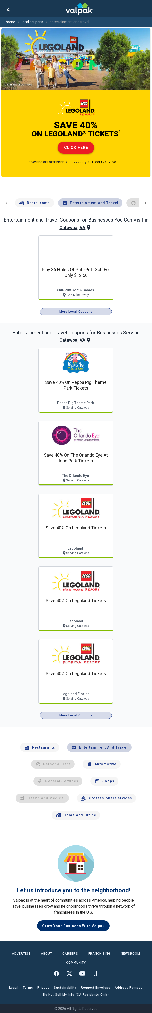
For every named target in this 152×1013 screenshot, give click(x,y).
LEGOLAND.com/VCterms (107, 162)
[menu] (7, 8)
